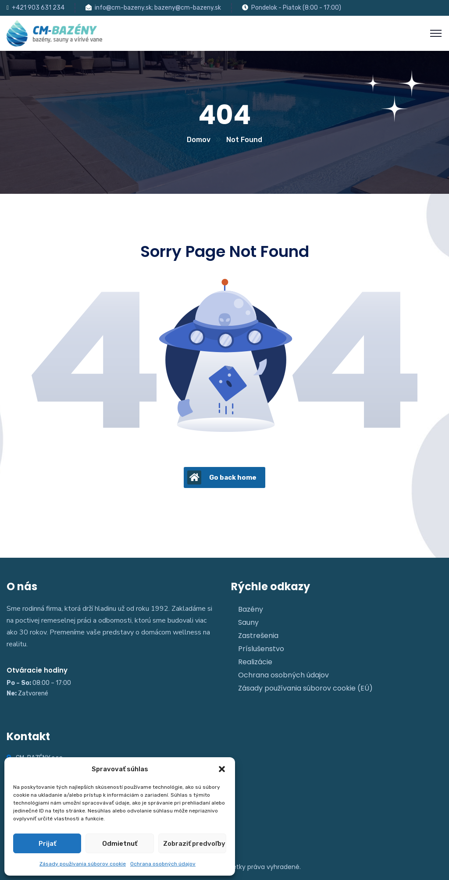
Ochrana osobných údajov (163, 864)
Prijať (47, 844)
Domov (198, 139)
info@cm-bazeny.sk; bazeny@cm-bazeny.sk (158, 7)
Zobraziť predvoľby (194, 844)
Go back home (222, 477)
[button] (221, 769)
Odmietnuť (119, 844)
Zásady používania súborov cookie (82, 864)
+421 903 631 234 (38, 7)
